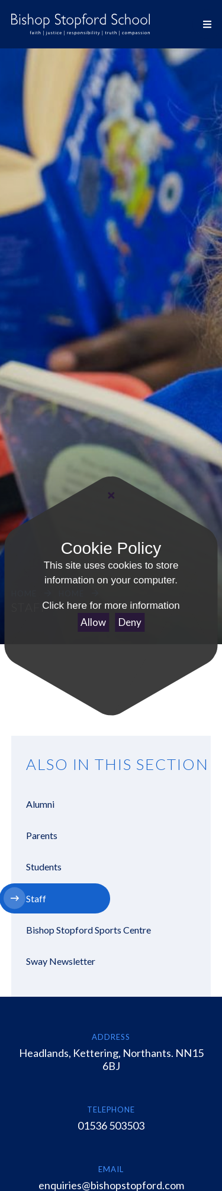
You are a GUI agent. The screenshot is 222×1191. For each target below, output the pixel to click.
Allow (93, 622)
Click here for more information (110, 605)
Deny (129, 622)
